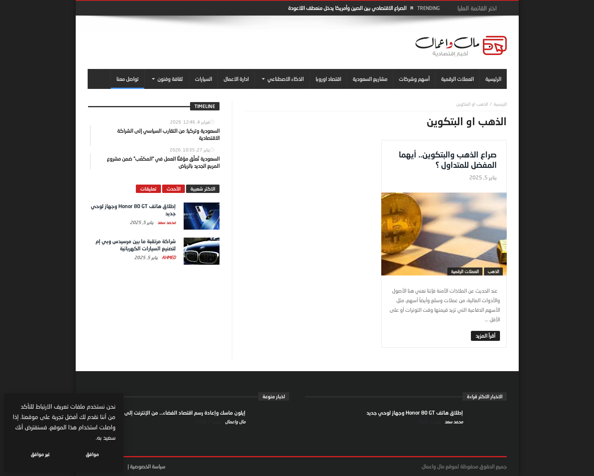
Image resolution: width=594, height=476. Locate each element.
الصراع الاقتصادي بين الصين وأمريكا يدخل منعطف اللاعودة (347, 8)
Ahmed (168, 257)
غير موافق (40, 454)
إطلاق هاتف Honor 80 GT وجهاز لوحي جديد (415, 412)
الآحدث (173, 189)
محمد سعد (166, 222)
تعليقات (148, 189)
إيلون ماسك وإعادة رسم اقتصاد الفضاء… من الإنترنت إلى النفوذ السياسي (166, 412)
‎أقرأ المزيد (485, 335)
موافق (92, 454)
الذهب (493, 271)
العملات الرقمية (465, 271)
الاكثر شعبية (202, 189)
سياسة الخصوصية (147, 466)
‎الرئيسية (500, 103)
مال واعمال (234, 421)
